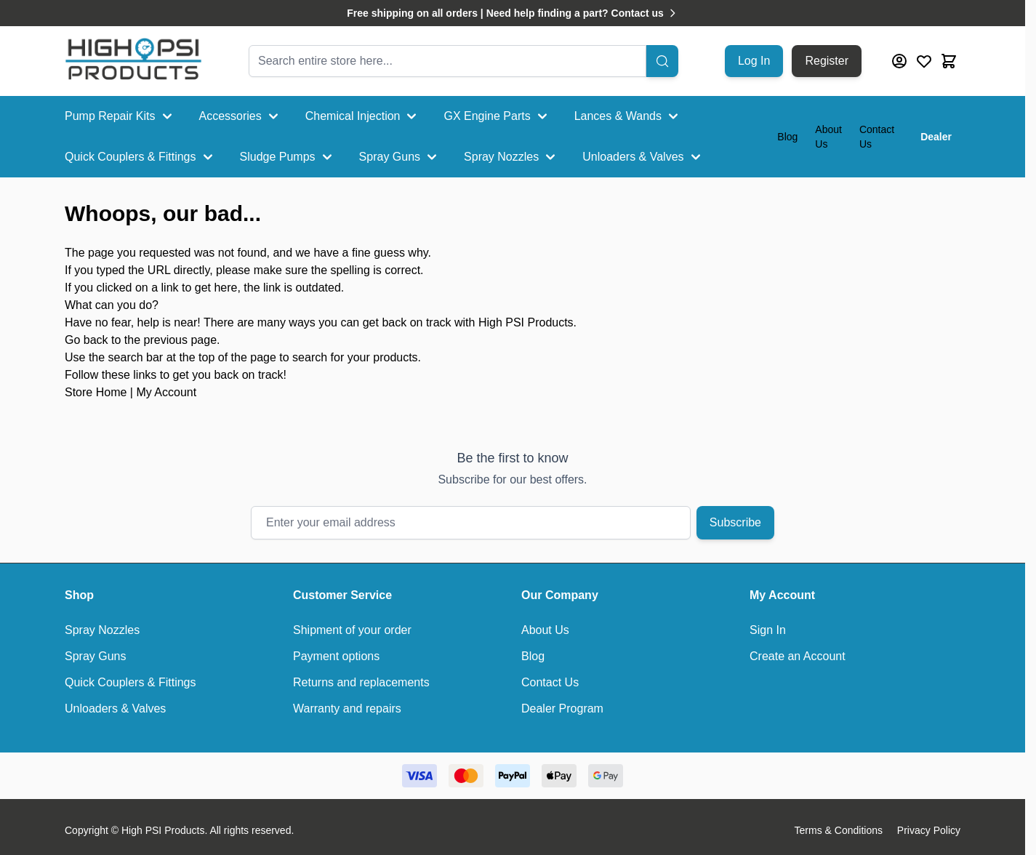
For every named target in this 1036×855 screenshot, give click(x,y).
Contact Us (876, 137)
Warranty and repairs (347, 708)
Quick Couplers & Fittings (141, 157)
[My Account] (899, 61)
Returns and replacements (361, 682)
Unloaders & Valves (643, 157)
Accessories (240, 116)
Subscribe (735, 522)
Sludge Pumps (288, 157)
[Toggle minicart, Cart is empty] (948, 61)
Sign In (768, 630)
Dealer (936, 136)
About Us (828, 137)
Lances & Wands (628, 116)
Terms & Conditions (839, 830)
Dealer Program (562, 708)
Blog (787, 136)
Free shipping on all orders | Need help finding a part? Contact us (512, 13)
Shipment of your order (352, 630)
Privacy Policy (928, 830)
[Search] (662, 61)
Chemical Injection (363, 116)
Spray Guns (400, 157)
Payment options (336, 656)
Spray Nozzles (511, 157)
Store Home (96, 392)
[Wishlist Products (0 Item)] (924, 61)
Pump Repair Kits (120, 116)
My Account (166, 392)
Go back (86, 340)
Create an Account (798, 656)
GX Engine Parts (496, 116)
